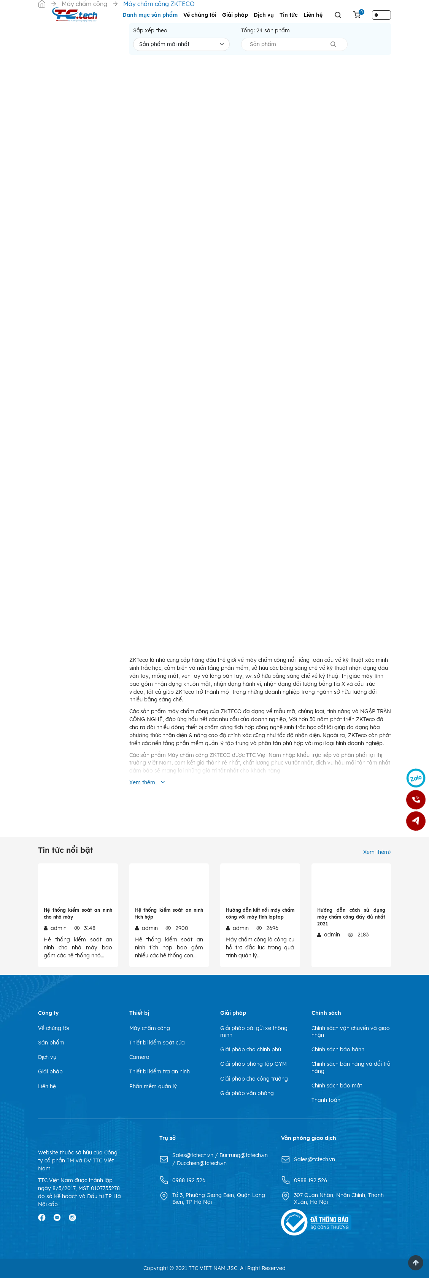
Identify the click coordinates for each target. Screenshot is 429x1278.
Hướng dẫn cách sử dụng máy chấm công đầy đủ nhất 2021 (351, 917)
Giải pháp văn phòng (247, 1093)
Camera (139, 1057)
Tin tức (289, 14)
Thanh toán (325, 1100)
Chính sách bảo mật (336, 1085)
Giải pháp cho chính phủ (250, 1049)
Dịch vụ (264, 14)
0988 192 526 (188, 1180)
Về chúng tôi (199, 14)
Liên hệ (313, 14)
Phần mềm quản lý (153, 1086)
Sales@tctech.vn (193, 1155)
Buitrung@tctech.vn (243, 1155)
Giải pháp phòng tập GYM (253, 1063)
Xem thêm (377, 852)
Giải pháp (235, 14)
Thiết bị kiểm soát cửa (157, 1042)
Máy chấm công (149, 1028)
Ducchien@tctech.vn (202, 1163)
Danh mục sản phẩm (150, 14)
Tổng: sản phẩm (265, 30)
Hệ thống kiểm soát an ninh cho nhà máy (78, 913)
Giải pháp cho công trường (254, 1078)
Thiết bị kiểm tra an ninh (159, 1071)
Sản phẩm (51, 1042)
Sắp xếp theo (150, 30)
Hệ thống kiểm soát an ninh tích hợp (169, 913)
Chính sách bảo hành (337, 1049)
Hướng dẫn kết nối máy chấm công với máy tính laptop (260, 913)
